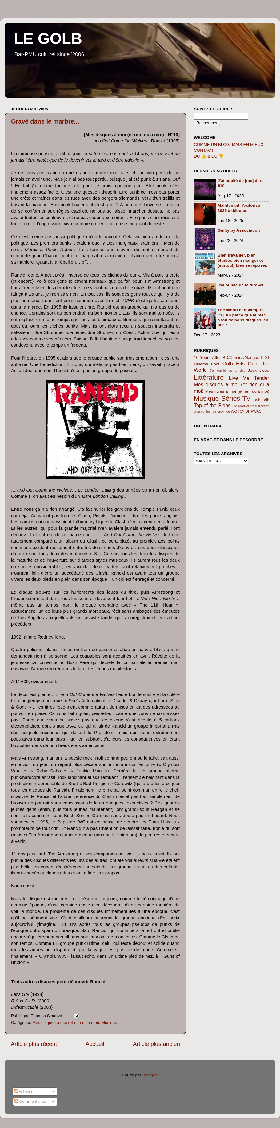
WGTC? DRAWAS (246, 411)
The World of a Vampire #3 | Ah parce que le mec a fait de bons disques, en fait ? (243, 317)
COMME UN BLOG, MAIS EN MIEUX (228, 144)
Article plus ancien (156, 1044)
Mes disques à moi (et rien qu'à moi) (65, 1022)
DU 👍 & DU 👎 (209, 156)
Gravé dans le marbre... (45, 121)
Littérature (209, 377)
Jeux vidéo (258, 370)
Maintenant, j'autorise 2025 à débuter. (239, 208)
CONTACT (204, 150)
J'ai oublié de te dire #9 (240, 285)
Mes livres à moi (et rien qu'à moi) (237, 391)
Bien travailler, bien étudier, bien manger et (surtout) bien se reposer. (242, 260)
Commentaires (30, 1101)
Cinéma (201, 364)
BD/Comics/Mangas (240, 357)
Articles (23, 1091)
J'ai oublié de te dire (228, 370)
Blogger (149, 1075)
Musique (109, 1022)
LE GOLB (48, 38)
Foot (215, 364)
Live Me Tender (249, 378)
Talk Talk (261, 399)
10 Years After (207, 357)
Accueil (95, 1044)
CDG (265, 358)
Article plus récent (34, 1044)
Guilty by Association (239, 230)
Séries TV (236, 398)
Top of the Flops (212, 405)
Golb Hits (233, 363)
